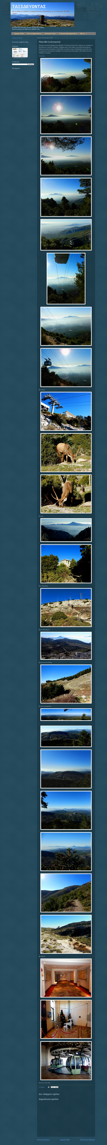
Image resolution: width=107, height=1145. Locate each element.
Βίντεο (82, 33)
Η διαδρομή (42, 56)
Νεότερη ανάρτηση (43, 1140)
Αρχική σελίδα (19, 33)
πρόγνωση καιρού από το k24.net (20, 58)
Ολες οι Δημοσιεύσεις (34, 33)
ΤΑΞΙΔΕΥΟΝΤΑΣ (29, 6)
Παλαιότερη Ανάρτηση (87, 1140)
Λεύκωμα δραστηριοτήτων (68, 33)
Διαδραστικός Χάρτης (17, 38)
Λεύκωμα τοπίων (50, 33)
